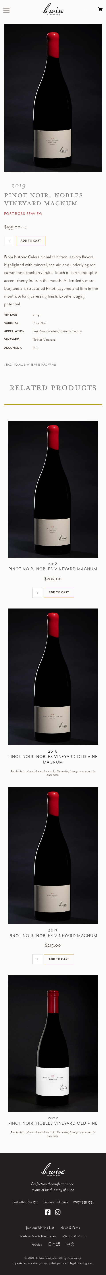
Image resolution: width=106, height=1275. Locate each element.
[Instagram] (58, 1213)
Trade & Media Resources (38, 1236)
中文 (70, 1244)
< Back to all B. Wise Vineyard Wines (30, 364)
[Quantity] (9, 241)
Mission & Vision (74, 1236)
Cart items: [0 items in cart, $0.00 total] (100, 10)
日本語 (54, 1244)
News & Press (70, 1228)
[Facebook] (48, 1213)
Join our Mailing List (40, 1228)
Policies (36, 1244)
